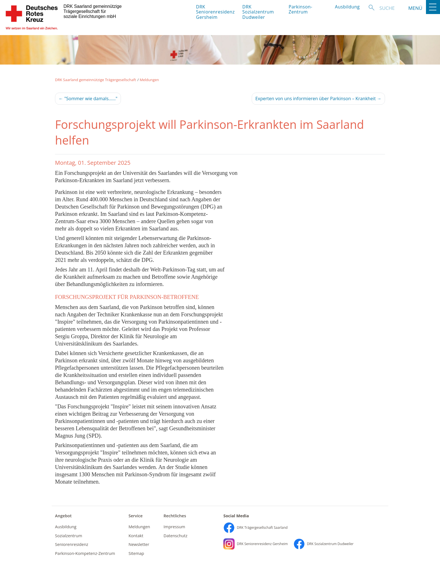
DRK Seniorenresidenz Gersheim (214, 12)
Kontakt (136, 535)
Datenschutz (175, 535)
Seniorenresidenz (71, 544)
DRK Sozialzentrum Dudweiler (258, 12)
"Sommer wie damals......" (88, 98)
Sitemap (136, 553)
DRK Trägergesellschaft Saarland (255, 527)
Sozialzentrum (68, 535)
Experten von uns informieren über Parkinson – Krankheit (318, 98)
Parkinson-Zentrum (301, 9)
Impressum (174, 526)
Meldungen (149, 79)
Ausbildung (347, 6)
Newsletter (139, 544)
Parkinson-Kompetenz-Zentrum (85, 553)
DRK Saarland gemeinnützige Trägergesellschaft (95, 79)
